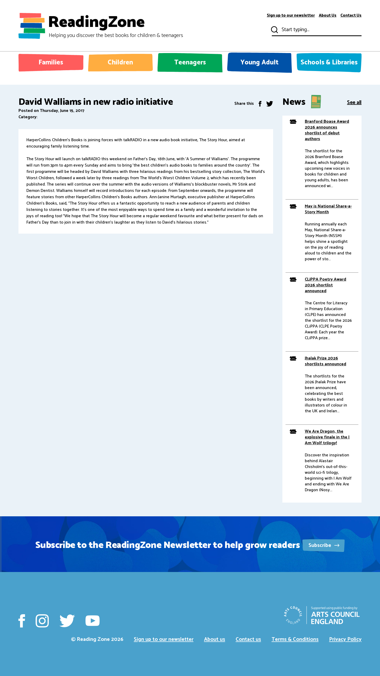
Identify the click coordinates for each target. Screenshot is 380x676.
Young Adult (259, 62)
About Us (327, 15)
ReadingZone (115, 26)
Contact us (248, 639)
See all (354, 102)
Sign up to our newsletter (291, 15)
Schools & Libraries (329, 62)
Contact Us (351, 15)
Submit (274, 29)
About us (214, 639)
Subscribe (323, 545)
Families (51, 62)
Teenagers (190, 62)
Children (120, 62)
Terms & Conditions (295, 639)
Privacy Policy (345, 639)
